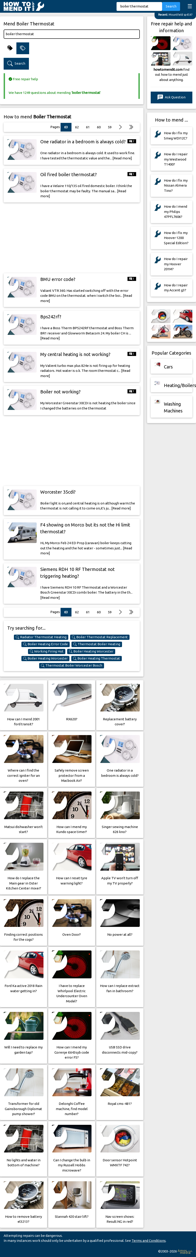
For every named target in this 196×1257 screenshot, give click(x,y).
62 (77, 127)
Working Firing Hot (47, 651)
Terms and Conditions (149, 1240)
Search (171, 6)
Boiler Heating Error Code (45, 644)
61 (88, 127)
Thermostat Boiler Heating (96, 644)
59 (110, 127)
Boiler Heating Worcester (91, 651)
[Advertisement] (72, 238)
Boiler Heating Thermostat (96, 658)
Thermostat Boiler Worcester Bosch (71, 665)
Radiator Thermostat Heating (41, 637)
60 (99, 127)
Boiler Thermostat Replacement (100, 637)
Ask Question (172, 97)
